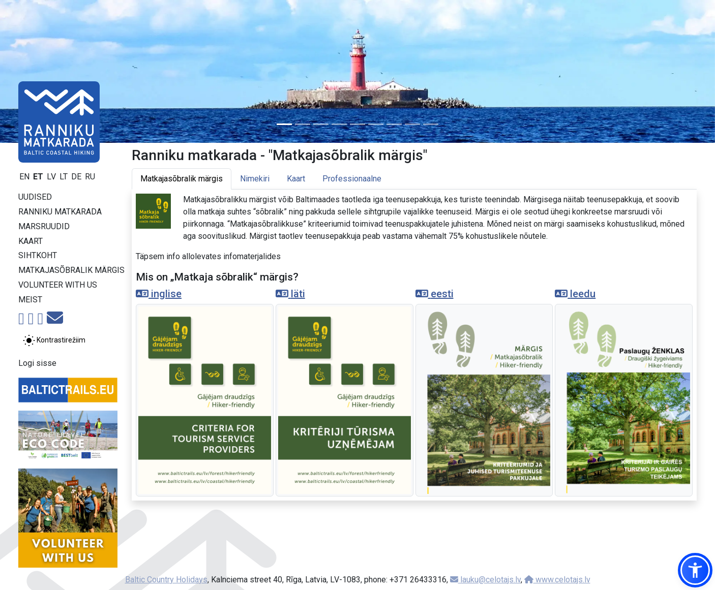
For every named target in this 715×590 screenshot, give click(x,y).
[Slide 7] (394, 124)
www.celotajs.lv (557, 579)
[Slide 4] (339, 124)
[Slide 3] (321, 124)
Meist (30, 299)
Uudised (35, 197)
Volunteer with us (57, 285)
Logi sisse (37, 363)
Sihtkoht (37, 255)
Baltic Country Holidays (166, 579)
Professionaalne (351, 178)
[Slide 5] (357, 124)
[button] (695, 570)
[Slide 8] (412, 124)
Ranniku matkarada (60, 211)
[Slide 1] (284, 124)
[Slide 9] (430, 124)
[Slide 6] (375, 124)
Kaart (30, 241)
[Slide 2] (302, 124)
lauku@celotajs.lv (485, 579)
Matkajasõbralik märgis (71, 270)
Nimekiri (255, 178)
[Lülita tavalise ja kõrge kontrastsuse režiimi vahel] (54, 340)
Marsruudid (44, 226)
